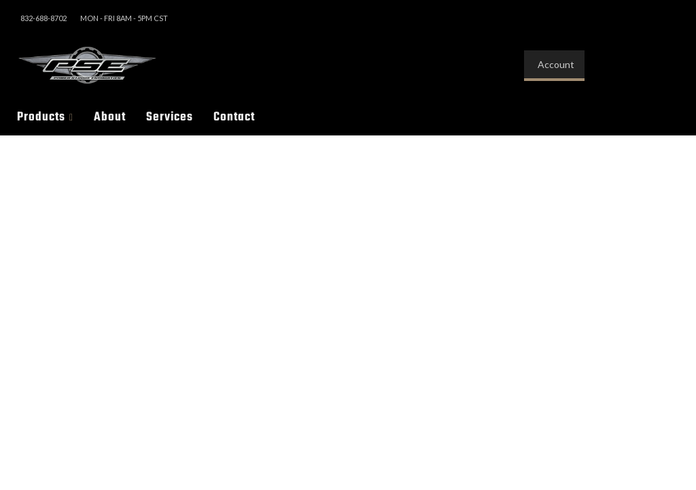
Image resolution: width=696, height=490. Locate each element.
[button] (45, 117)
